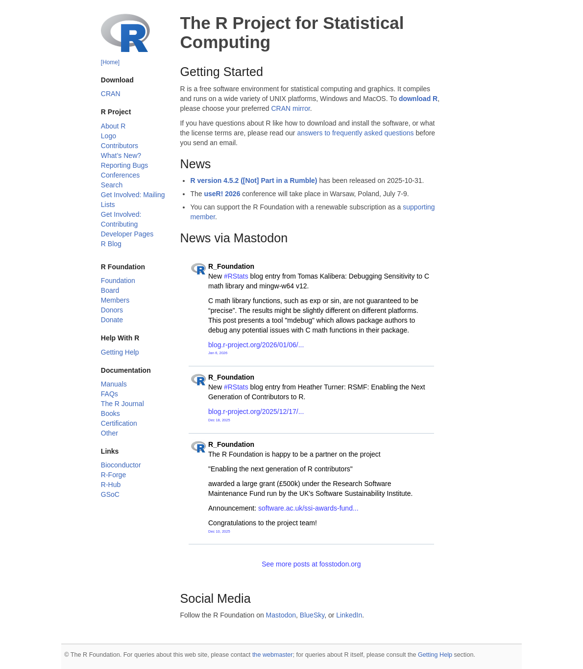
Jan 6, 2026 (217, 353)
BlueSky (312, 615)
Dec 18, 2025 (219, 420)
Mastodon (281, 615)
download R (418, 99)
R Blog (111, 244)
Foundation (118, 280)
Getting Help (120, 352)
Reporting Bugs (124, 165)
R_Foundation (231, 266)
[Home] (110, 62)
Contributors (119, 146)
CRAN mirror (290, 108)
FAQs (109, 394)
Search (111, 185)
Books (110, 413)
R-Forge (113, 475)
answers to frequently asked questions (355, 133)
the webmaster (272, 654)
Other (109, 433)
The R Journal (122, 404)
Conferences (120, 175)
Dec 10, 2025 (219, 531)
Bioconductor (121, 465)
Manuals (114, 384)
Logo (108, 136)
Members (115, 300)
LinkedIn (349, 615)
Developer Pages (127, 234)
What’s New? (121, 155)
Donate (112, 320)
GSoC (110, 494)
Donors (112, 310)
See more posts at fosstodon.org (311, 564)
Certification (119, 423)
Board (110, 290)
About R (113, 126)
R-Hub (111, 485)
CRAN (111, 94)
